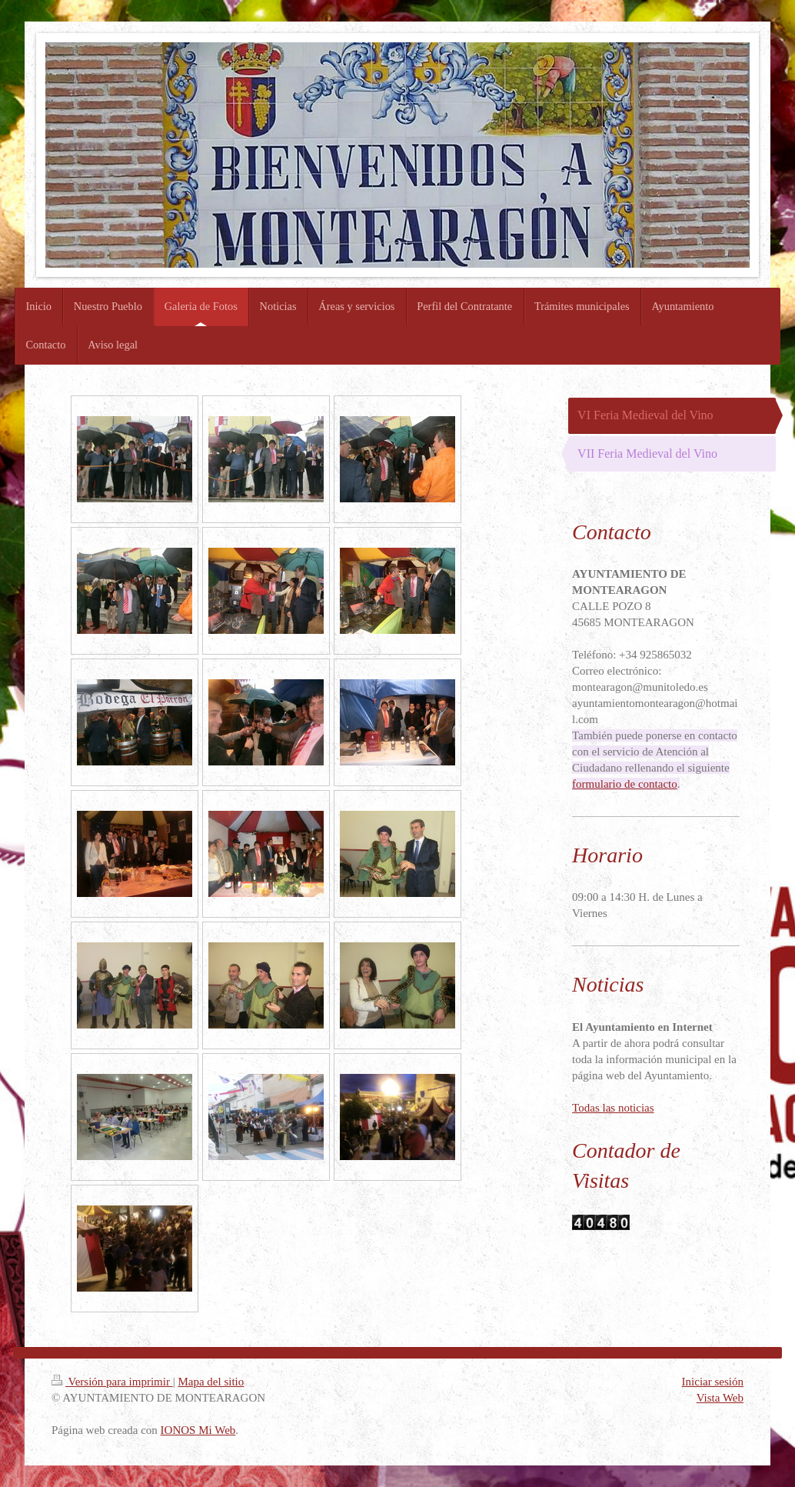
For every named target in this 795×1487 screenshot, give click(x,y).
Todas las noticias (613, 1108)
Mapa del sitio (211, 1381)
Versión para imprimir (112, 1381)
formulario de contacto (624, 784)
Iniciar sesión (712, 1381)
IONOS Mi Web (198, 1430)
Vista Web (720, 1398)
